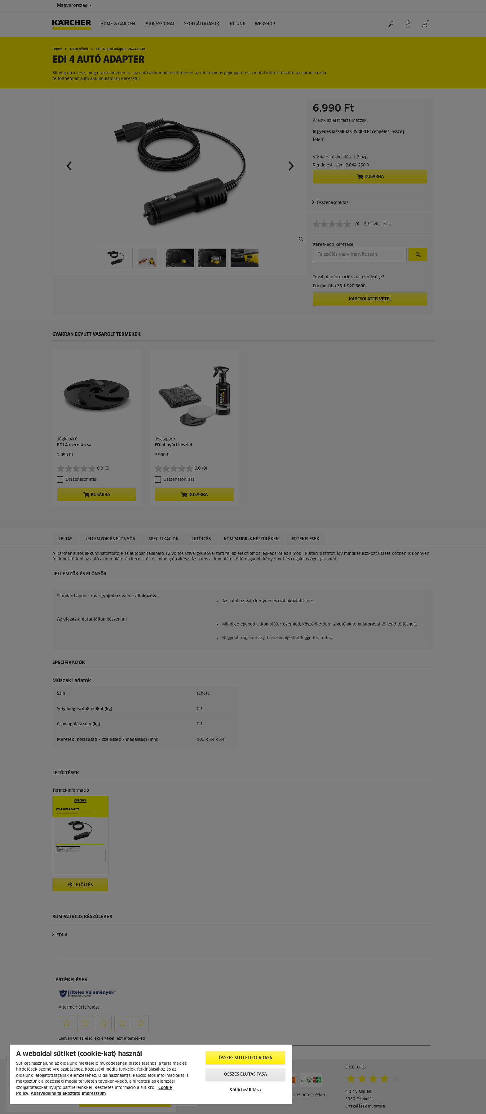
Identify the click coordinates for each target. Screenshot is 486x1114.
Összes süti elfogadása (245, 1058)
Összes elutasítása (245, 1074)
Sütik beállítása (245, 1090)
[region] (151, 1074)
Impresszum (94, 1094)
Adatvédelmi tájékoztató (55, 1094)
